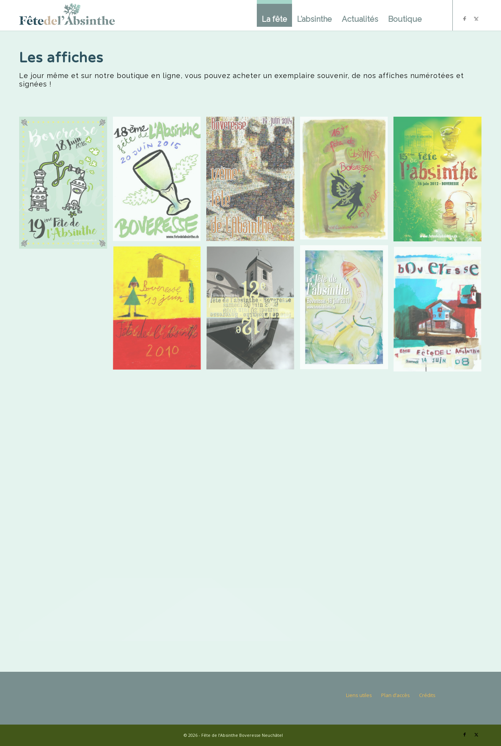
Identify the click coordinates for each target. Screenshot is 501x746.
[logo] (67, 15)
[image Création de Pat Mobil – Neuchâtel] (66, 185)
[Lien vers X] (476, 734)
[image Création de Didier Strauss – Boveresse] (347, 310)
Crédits (427, 695)
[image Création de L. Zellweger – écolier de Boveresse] (160, 311)
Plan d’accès (395, 695)
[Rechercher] (435, 15)
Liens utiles (359, 695)
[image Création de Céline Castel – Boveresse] (440, 312)
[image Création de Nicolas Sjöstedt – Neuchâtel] (160, 181)
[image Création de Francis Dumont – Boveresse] (440, 182)
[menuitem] (274, 13)
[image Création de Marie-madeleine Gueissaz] (347, 181)
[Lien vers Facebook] (464, 734)
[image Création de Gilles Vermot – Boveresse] (253, 181)
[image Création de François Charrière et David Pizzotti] (253, 311)
